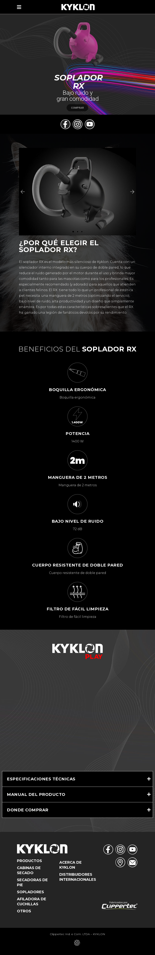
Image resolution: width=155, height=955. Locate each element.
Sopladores (30, 892)
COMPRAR (77, 107)
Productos (29, 861)
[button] (22, 192)
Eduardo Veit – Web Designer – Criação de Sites (77, 943)
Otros (24, 911)
